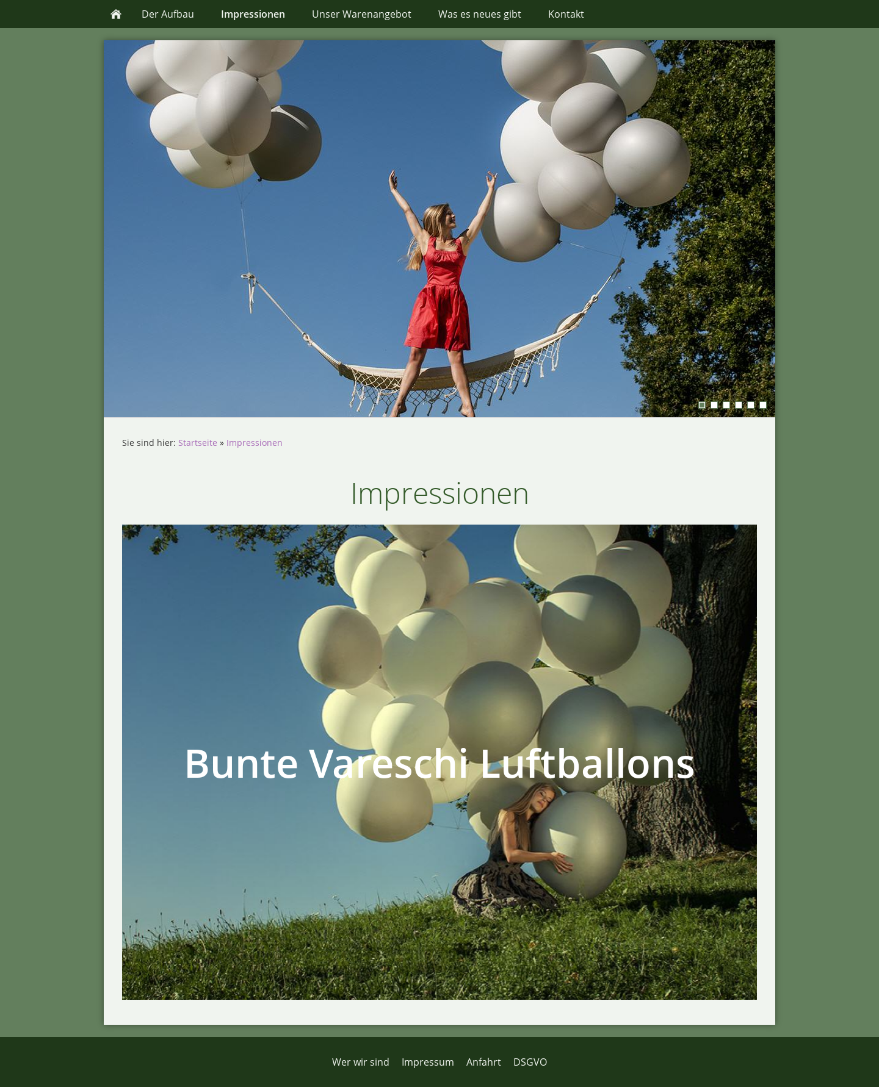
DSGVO (530, 1062)
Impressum (428, 1062)
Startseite (197, 442)
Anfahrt (483, 1062)
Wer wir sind (360, 1062)
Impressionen (254, 442)
